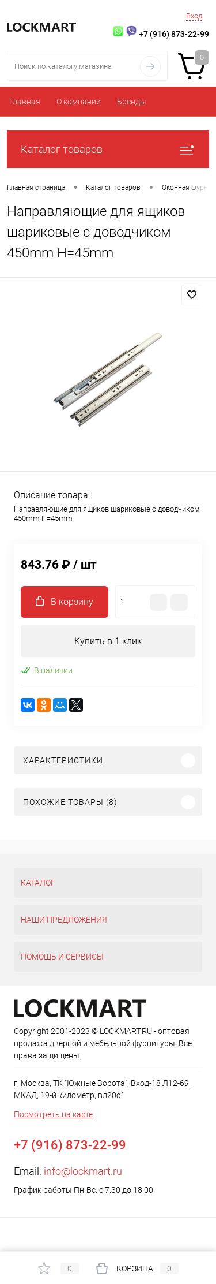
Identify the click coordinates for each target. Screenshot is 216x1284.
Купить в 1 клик (108, 641)
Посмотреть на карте (53, 1114)
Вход (194, 16)
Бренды (131, 101)
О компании (78, 101)
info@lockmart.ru (83, 1171)
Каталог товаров (108, 149)
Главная (24, 101)
